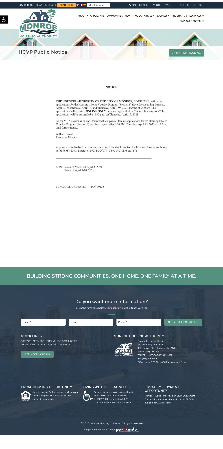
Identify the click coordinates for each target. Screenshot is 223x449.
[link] (4, 19)
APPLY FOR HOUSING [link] (186, 51)
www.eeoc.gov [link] (163, 401)
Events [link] (156, 3)
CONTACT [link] (26, 339)
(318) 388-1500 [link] (140, 3)
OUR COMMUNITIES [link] (67, 339)
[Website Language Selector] (98, 3)
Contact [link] (197, 3)
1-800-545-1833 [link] (111, 397)
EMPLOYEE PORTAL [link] (61, 343)
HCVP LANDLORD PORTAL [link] (35, 343)
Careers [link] (184, 3)
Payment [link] (169, 3)
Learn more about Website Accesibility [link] (112, 400)
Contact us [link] (58, 393)
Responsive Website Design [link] (100, 428)
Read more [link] (66, 3)
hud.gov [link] (35, 397)
